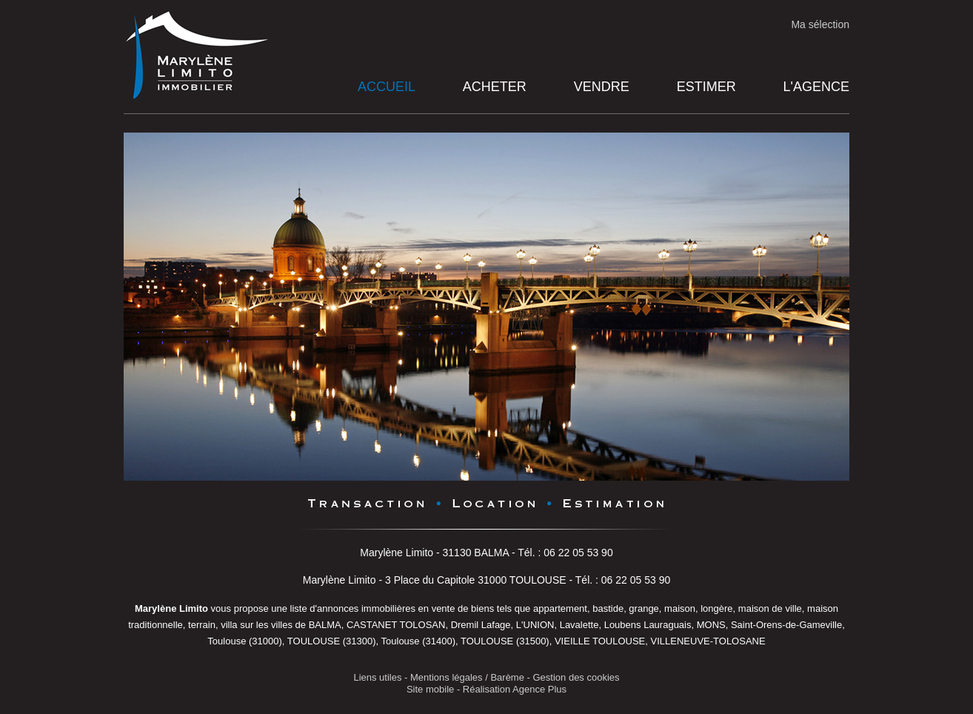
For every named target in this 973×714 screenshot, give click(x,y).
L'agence (816, 86)
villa (229, 624)
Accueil (386, 86)
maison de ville (770, 608)
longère (716, 608)
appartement (560, 608)
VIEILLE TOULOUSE (600, 641)
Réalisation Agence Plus (514, 689)
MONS (711, 624)
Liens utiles (377, 677)
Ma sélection (820, 24)
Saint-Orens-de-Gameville (786, 624)
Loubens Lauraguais (648, 624)
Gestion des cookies (576, 677)
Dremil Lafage (481, 624)
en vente (436, 608)
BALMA (325, 624)
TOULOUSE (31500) (505, 641)
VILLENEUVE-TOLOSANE (708, 641)
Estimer (706, 86)
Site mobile (430, 689)
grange (643, 608)
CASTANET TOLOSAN (396, 624)
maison (679, 608)
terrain (201, 624)
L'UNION (535, 624)
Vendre (601, 86)
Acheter (494, 86)
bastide (607, 608)
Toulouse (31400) (418, 641)
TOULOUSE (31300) (331, 641)
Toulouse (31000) (244, 641)
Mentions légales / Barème (467, 677)
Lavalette (579, 624)
